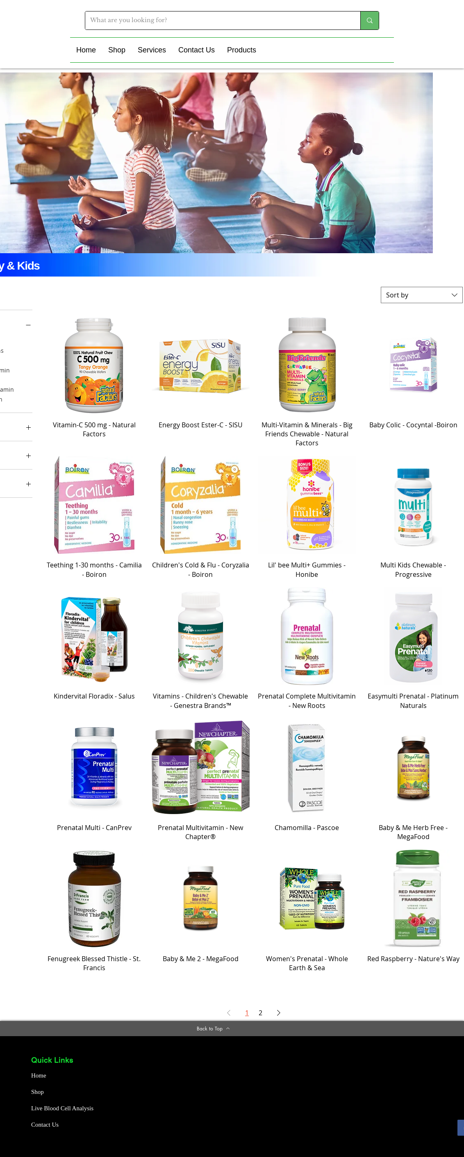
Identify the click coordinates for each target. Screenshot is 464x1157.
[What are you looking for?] (216, 20)
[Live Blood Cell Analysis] (64, 1108)
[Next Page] (279, 1013)
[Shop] (60, 1092)
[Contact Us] (60, 1125)
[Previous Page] (229, 1013)
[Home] (60, 1076)
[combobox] (422, 295)
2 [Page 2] (260, 1012)
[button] (117, 50)
